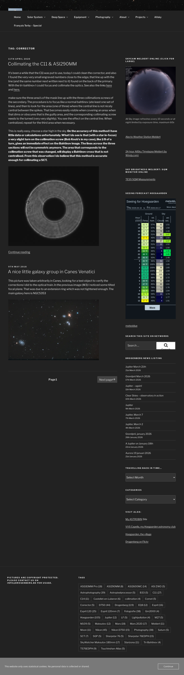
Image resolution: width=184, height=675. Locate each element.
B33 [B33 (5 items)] (144, 592)
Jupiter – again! (133, 385)
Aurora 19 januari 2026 (138, 452)
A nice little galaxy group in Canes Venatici (51, 271)
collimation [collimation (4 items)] (133, 598)
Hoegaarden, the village (138, 534)
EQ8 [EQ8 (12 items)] (143, 604)
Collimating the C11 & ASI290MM (42, 63)
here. (17, 89)
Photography (104, 17)
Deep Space (60, 17)
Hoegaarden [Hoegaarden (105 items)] (90, 617)
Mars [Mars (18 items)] (120, 623)
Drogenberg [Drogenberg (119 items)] (124, 604)
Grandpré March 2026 (137, 376)
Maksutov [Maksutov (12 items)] (103, 623)
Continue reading (19, 252)
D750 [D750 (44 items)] (104, 604)
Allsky (158, 17)
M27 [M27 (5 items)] (159, 617)
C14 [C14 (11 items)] (84, 598)
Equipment (82, 17)
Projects (142, 17)
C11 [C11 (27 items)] (157, 592)
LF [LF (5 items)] (124, 617)
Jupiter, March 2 (134, 424)
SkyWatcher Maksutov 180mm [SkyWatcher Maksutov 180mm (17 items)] (100, 642)
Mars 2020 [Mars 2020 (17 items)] (138, 623)
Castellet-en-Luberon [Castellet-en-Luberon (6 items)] (107, 598)
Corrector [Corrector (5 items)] (87, 604)
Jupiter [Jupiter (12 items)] (111, 617)
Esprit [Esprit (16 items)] (157, 604)
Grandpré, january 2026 (138, 433)
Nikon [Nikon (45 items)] (101, 629)
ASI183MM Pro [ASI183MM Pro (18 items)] (91, 586)
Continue (168, 666)
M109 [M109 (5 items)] (85, 623)
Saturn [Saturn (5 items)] (163, 629)
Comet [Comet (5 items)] (150, 598)
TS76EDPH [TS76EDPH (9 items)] (88, 648)
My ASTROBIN (133, 519)
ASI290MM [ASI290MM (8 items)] (115, 586)
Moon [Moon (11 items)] (85, 629)
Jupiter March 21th (135, 366)
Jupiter (129, 404)
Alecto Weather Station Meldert (143, 136)
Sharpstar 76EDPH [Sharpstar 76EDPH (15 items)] (141, 636)
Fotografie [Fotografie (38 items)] (132, 611)
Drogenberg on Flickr (136, 541)
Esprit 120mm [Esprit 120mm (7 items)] (110, 611)
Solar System (36, 17)
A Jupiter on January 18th (139, 443)
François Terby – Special (28, 25)
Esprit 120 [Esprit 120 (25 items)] (88, 611)
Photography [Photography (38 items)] (143, 629)
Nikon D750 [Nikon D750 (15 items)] (121, 629)
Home (17, 17)
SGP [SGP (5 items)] (97, 636)
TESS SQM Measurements (140, 179)
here (109, 85)
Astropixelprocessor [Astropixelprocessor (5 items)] (122, 592)
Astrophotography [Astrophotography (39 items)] (92, 592)
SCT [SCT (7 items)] (84, 636)
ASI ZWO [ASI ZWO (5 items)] (158, 586)
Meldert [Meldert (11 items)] (157, 623)
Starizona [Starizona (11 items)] (131, 642)
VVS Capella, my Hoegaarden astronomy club (150, 526)
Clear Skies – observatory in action (144, 395)
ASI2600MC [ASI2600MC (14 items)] (137, 586)
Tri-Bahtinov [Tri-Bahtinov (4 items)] (152, 642)
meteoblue (131, 325)
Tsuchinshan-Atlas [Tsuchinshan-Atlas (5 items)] (113, 648)
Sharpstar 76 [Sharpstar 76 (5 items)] (115, 636)
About (124, 17)
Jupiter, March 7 (134, 414)
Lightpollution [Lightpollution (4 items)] (141, 617)
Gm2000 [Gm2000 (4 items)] (152, 611)
